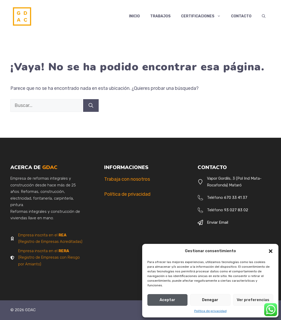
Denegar (210, 299)
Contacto (241, 16)
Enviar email (217, 222)
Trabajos (160, 16)
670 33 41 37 (235, 197)
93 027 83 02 (236, 210)
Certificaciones (203, 16)
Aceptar (167, 299)
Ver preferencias (253, 299)
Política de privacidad (210, 311)
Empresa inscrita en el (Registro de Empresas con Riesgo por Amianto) (49, 257)
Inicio (134, 16)
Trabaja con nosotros (127, 179)
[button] (270, 251)
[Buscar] (91, 105)
